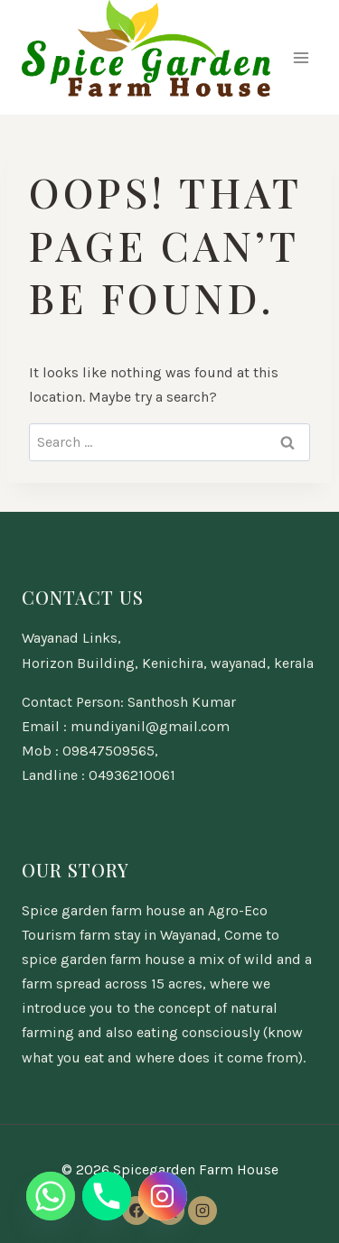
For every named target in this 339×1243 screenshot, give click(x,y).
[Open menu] (300, 57)
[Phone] (106, 1196)
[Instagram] (202, 1210)
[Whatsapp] (50, 1196)
